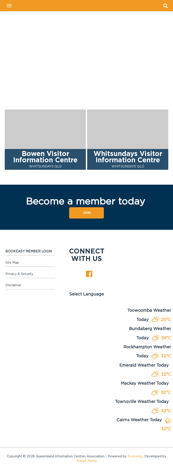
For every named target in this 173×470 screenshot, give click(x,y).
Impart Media (86, 461)
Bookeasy (135, 456)
